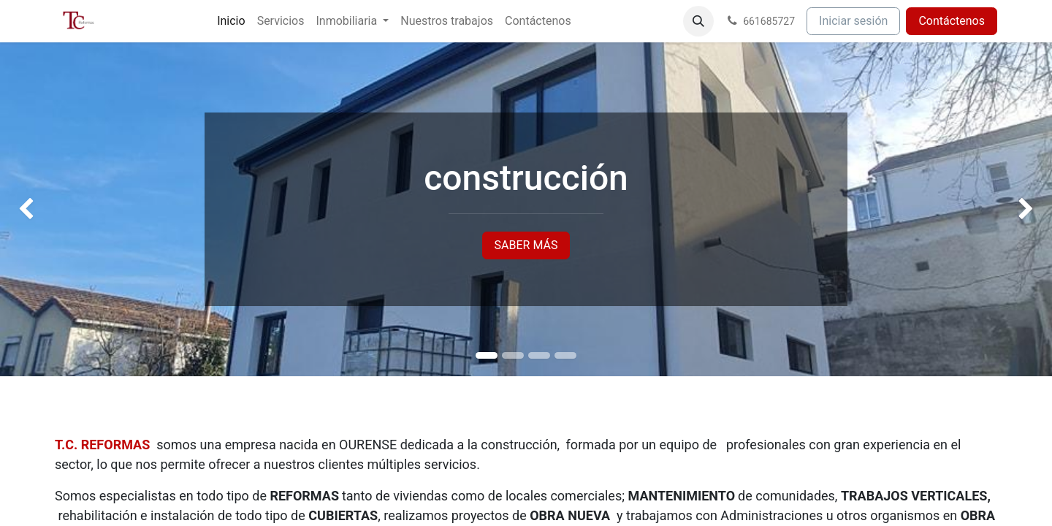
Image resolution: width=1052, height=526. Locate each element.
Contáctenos (951, 21)
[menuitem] (231, 21)
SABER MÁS (526, 245)
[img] (42, 209)
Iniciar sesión (853, 21)
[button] (698, 21)
